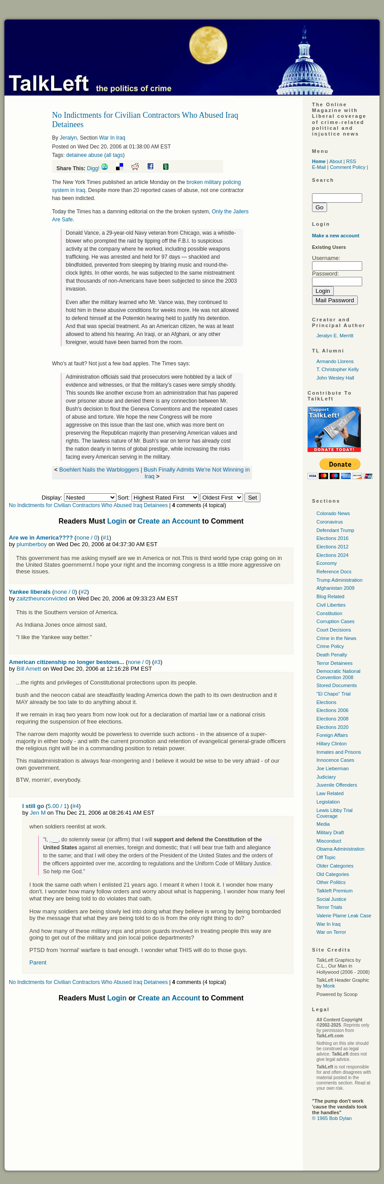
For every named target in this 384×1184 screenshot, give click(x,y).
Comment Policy (347, 167)
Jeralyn (68, 138)
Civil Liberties (330, 605)
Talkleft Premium (334, 890)
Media (323, 824)
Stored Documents (336, 685)
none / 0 (86, 537)
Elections (326, 702)
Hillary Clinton (331, 743)
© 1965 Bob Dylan (332, 1118)
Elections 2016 (332, 538)
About (335, 161)
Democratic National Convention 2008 (338, 674)
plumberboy (31, 544)
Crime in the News (336, 638)
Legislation (328, 801)
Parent (37, 962)
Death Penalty (331, 654)
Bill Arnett (28, 668)
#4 (75, 806)
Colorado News (333, 513)
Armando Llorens (335, 361)
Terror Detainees (334, 663)
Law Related (330, 793)
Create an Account (169, 521)
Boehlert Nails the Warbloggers (99, 469)
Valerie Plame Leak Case (343, 915)
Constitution (329, 613)
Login (117, 521)
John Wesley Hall (335, 377)
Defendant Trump (335, 530)
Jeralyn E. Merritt (334, 335)
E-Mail (319, 167)
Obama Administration (340, 849)
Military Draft (330, 832)
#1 (106, 537)
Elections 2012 (332, 546)
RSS (351, 161)
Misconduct (328, 841)
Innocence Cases (335, 760)
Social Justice (331, 899)
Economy (326, 563)
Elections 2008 (332, 718)
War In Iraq (112, 138)
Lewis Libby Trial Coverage (334, 813)
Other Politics (330, 882)
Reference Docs (334, 571)
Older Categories (334, 865)
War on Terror (331, 932)
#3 (157, 662)
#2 (83, 591)
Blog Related (330, 596)
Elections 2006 (332, 710)
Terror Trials (329, 907)
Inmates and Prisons (338, 752)
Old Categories (332, 874)
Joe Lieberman (332, 768)
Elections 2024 (332, 555)
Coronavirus (329, 521)
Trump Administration (339, 580)
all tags (114, 155)
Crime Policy (330, 646)
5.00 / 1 (57, 806)
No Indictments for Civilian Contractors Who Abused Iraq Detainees (88, 505)
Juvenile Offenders (336, 785)
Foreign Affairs (332, 735)
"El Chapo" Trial (333, 693)
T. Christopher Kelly (337, 369)
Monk (329, 985)
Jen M (37, 812)
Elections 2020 (332, 727)
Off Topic (326, 857)
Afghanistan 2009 (335, 588)
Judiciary (326, 777)
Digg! (93, 168)
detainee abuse (84, 155)
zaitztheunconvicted (41, 598)
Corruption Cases (335, 621)
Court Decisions (333, 629)
